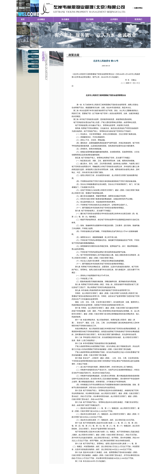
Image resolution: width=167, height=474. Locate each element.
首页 (23, 19)
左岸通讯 (114, 19)
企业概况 (41, 19)
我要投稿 (34, 66)
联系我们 (138, 19)
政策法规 (34, 62)
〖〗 (138, 8)
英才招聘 (89, 19)
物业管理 (34, 56)
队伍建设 (65, 19)
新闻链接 (34, 52)
